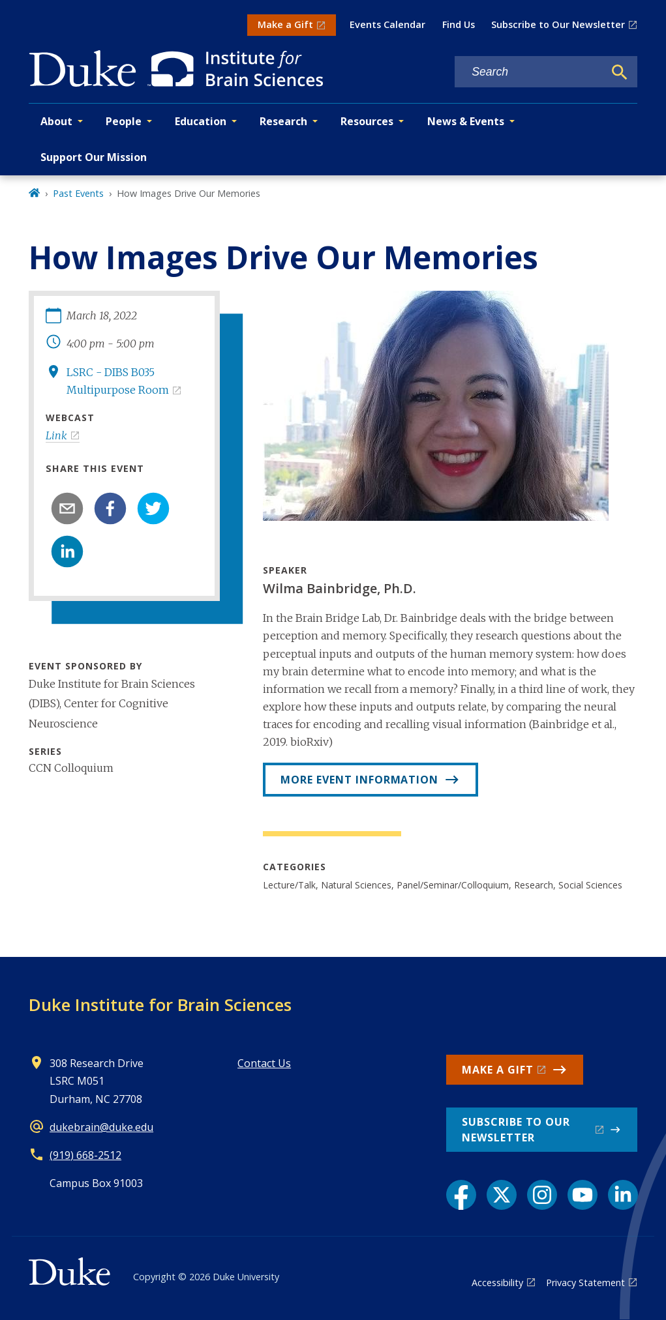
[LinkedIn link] (623, 1195)
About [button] (56, 121)
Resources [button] (367, 121)
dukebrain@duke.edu (101, 1127)
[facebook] (110, 508)
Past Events (78, 193)
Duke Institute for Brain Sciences (160, 1004)
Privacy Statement (585, 1282)
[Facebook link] (461, 1195)
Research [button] (283, 121)
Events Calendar (387, 24)
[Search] (620, 72)
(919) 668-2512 (85, 1155)
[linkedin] (67, 551)
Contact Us (264, 1063)
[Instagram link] (542, 1195)
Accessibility (497, 1282)
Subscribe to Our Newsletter (558, 24)
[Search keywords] (529, 72)
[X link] (502, 1195)
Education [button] (200, 121)
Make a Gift (285, 24)
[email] (67, 508)
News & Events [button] (465, 121)
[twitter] (153, 508)
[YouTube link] (583, 1195)
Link (56, 435)
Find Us (458, 24)
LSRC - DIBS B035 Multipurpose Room (118, 381)
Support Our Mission (93, 157)
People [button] (124, 121)
